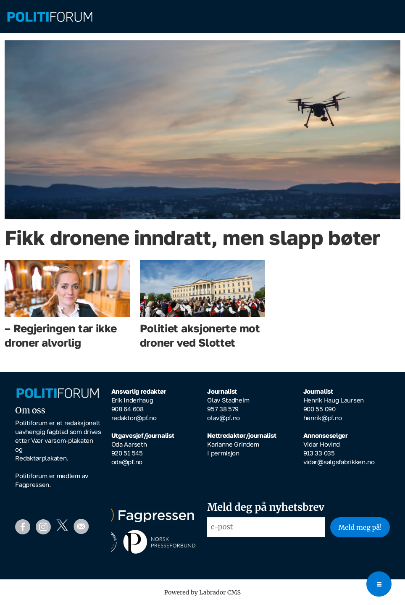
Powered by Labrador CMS (202, 592)
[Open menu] (379, 584)
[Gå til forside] (50, 17)
